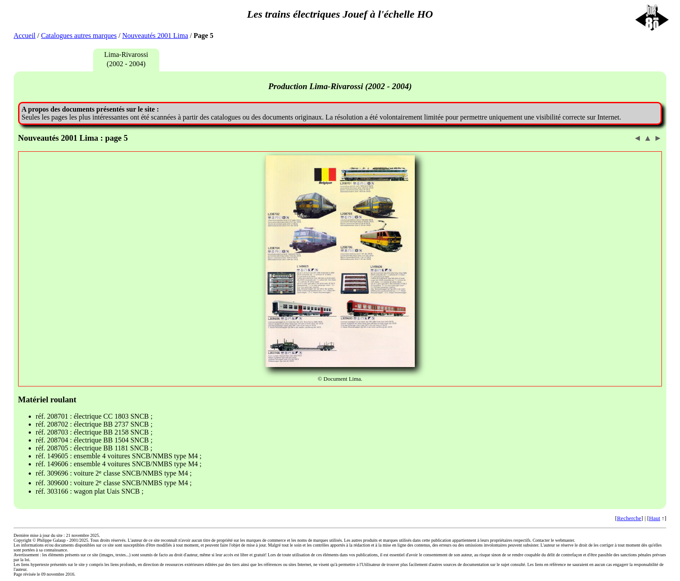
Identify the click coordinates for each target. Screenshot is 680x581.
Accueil (25, 35)
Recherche (629, 518)
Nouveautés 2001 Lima (155, 35)
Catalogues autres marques (79, 35)
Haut (654, 518)
